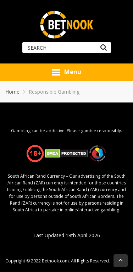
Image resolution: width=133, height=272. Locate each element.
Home (12, 91)
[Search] (103, 47)
